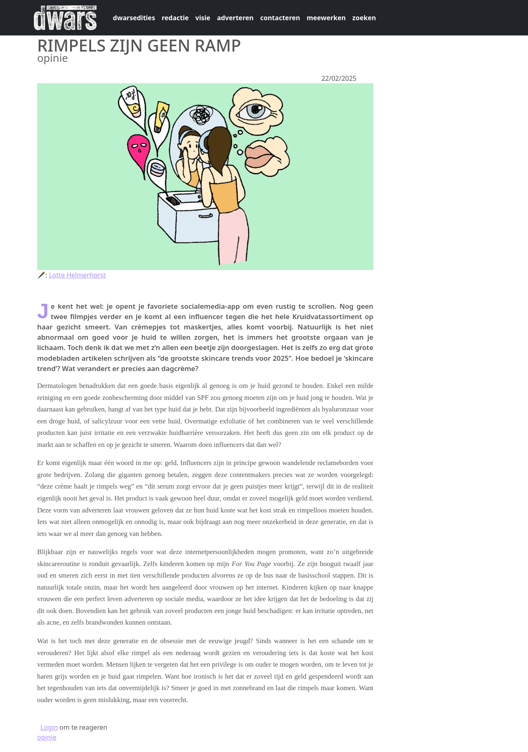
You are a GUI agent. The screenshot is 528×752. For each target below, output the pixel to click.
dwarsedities (134, 17)
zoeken (364, 17)
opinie (47, 737)
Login (49, 727)
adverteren (235, 17)
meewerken (326, 17)
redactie (175, 17)
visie (203, 17)
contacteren (280, 17)
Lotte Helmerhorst (77, 275)
